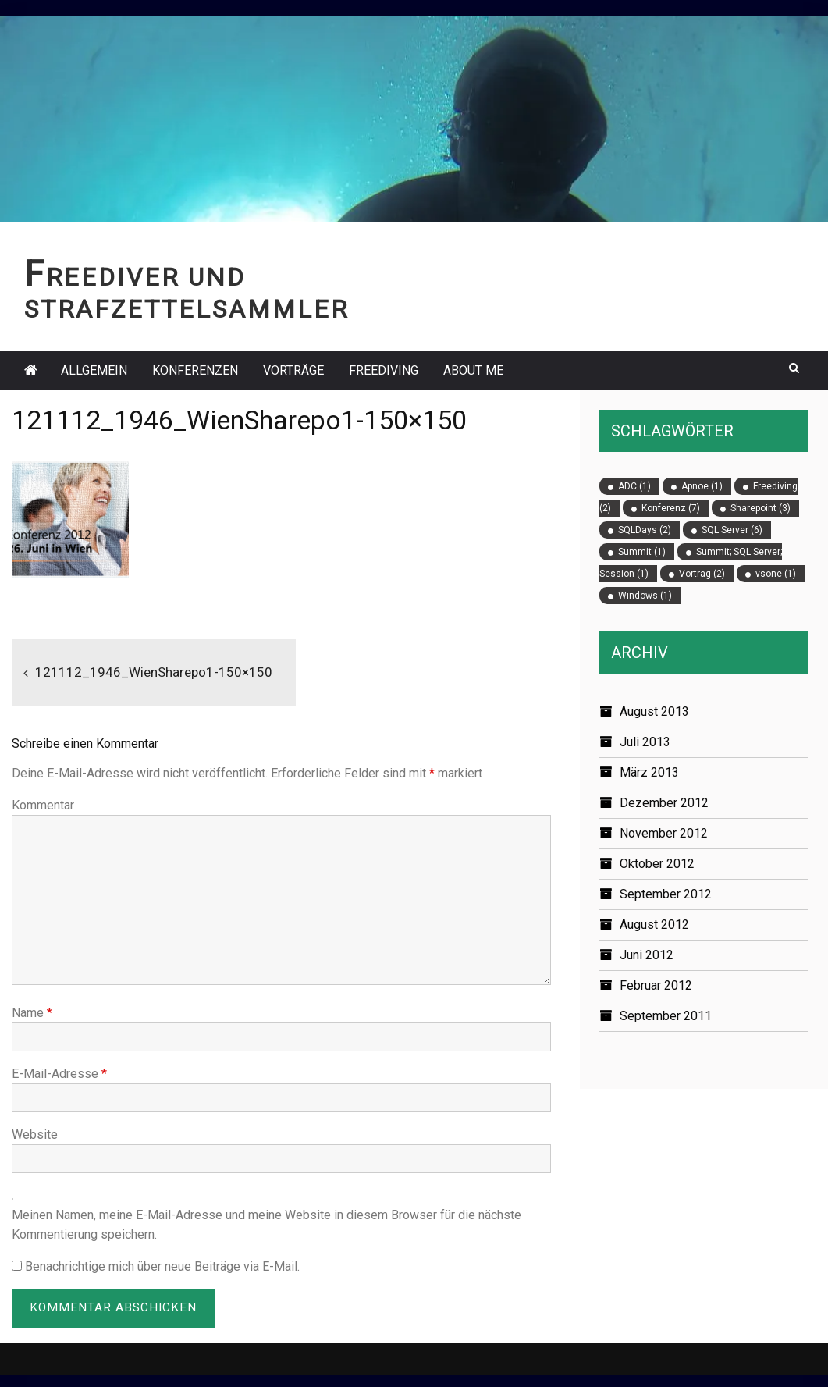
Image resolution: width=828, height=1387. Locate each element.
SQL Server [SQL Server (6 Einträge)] (732, 530)
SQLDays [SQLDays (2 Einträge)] (644, 530)
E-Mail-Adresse (59, 1073)
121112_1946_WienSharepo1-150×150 (157, 672)
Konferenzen (195, 370)
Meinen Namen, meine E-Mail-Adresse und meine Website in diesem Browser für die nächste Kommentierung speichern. (266, 1224)
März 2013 (649, 772)
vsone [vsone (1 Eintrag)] (775, 573)
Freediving (383, 370)
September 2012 (666, 894)
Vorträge (293, 370)
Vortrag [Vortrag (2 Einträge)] (702, 573)
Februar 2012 (656, 985)
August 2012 (654, 924)
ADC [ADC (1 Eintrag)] (634, 486)
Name (32, 1012)
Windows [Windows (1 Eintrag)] (645, 595)
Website (35, 1134)
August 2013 (654, 711)
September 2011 (666, 1015)
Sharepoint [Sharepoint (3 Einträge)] (760, 508)
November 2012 (664, 833)
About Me (473, 370)
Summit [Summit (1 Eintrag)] (642, 551)
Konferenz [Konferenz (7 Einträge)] (670, 508)
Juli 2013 (645, 741)
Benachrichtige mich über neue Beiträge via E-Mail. (162, 1266)
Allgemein (94, 370)
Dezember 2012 (664, 802)
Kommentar (43, 805)
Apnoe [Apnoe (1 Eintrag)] (702, 486)
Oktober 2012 (657, 863)
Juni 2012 (646, 955)
